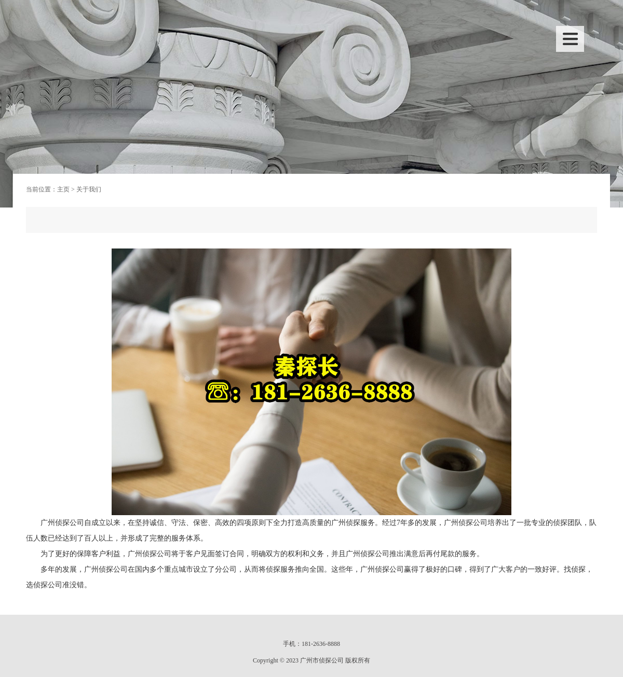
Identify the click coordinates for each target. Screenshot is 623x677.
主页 (63, 189)
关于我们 (88, 189)
